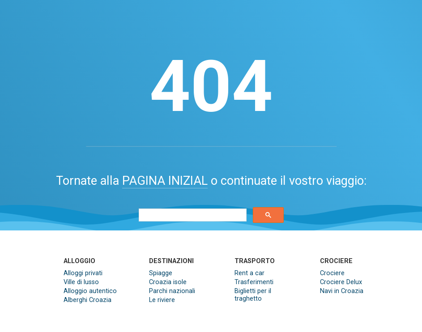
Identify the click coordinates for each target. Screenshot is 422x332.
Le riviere (162, 300)
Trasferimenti (253, 282)
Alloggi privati (83, 273)
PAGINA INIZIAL (165, 181)
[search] (191, 215)
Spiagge (160, 273)
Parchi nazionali (172, 291)
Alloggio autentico (90, 291)
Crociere (332, 273)
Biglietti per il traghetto (252, 294)
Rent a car (249, 273)
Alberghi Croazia (87, 300)
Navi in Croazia (341, 291)
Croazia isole (168, 282)
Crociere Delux (341, 282)
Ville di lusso (81, 282)
